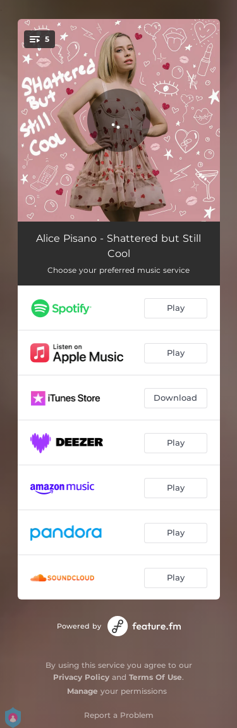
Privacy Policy (81, 677)
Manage (82, 691)
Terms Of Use (155, 677)
